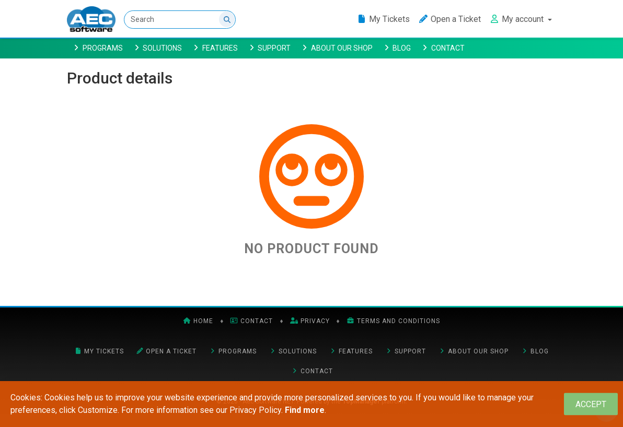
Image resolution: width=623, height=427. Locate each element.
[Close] (591, 404)
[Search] (180, 19)
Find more (305, 410)
